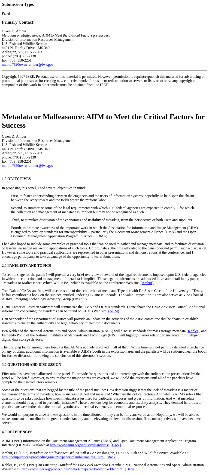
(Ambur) (147, 283)
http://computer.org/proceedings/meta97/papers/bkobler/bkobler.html (72, 469)
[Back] (116, 445)
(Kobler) (193, 331)
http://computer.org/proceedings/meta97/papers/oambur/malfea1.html (53, 457)
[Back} (130, 469)
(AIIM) (113, 311)
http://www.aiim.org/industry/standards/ (79, 445)
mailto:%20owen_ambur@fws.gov (28, 64)
